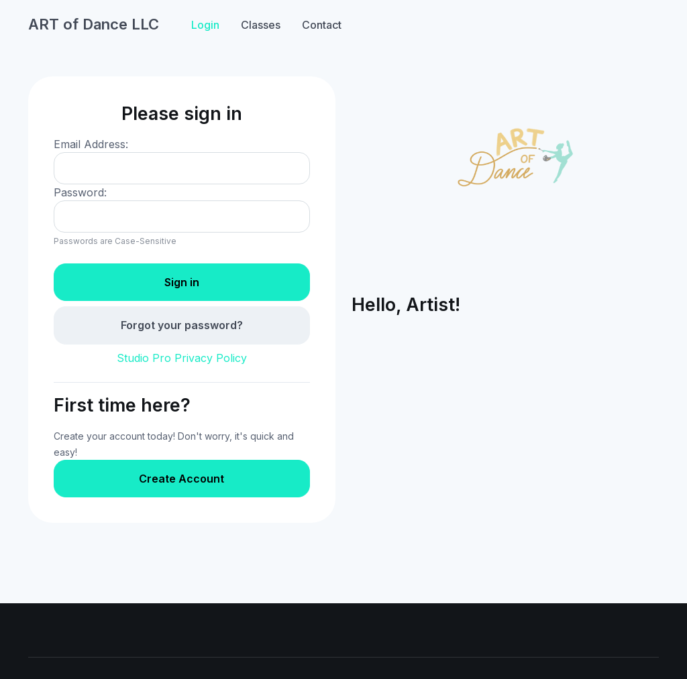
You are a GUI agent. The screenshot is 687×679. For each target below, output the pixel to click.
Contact (321, 25)
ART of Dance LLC (93, 24)
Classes (260, 25)
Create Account (181, 478)
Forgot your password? (182, 325)
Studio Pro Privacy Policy (182, 358)
